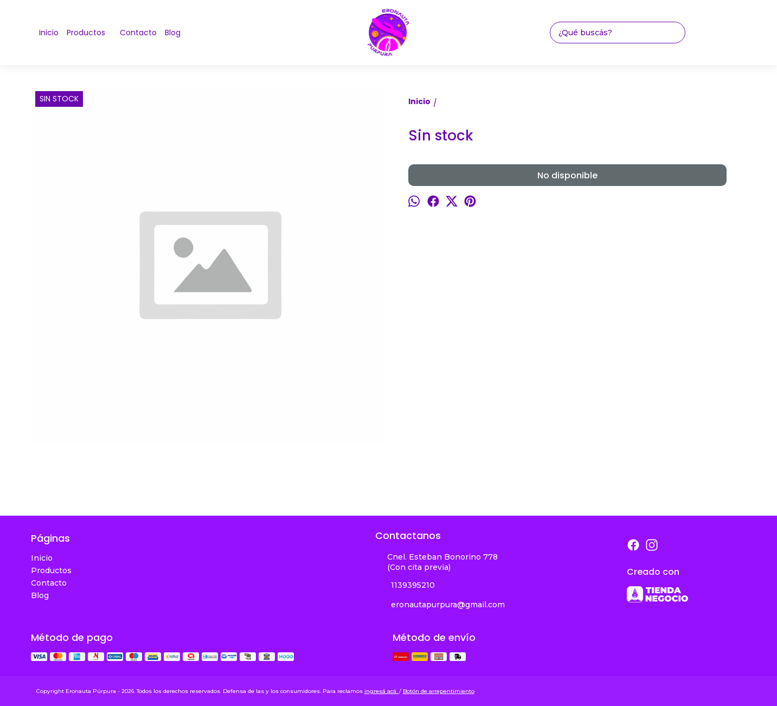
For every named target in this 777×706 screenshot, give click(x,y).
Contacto (138, 32)
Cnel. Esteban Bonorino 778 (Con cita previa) (436, 562)
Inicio (49, 32)
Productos (91, 32)
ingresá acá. (381, 691)
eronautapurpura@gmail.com (440, 605)
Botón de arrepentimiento (438, 691)
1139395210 (405, 585)
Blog (173, 32)
